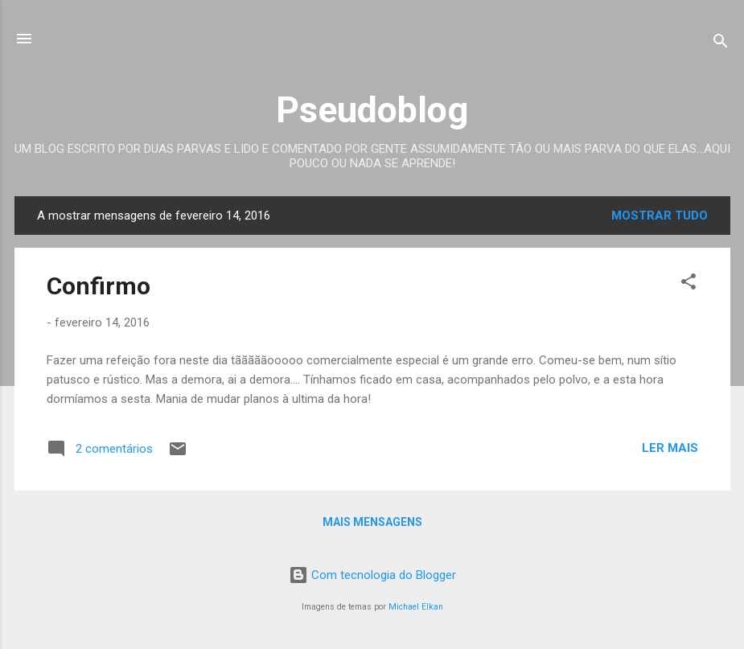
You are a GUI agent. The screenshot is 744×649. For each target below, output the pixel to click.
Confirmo (98, 286)
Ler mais (670, 448)
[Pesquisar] (720, 43)
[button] (688, 284)
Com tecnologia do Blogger (372, 575)
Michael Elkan (415, 607)
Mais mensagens (372, 522)
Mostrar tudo (659, 215)
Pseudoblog (372, 109)
